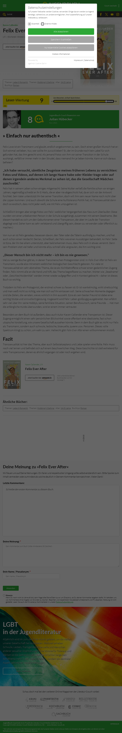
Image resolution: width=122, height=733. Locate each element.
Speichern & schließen (61, 39)
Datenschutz (89, 60)
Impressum (78, 60)
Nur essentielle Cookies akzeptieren (61, 47)
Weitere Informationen (61, 54)
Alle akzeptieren (61, 31)
